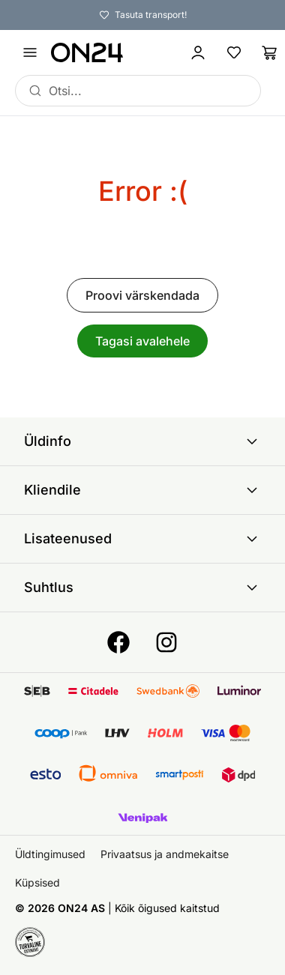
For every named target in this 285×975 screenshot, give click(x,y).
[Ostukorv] (270, 52)
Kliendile (142, 490)
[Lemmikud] (234, 52)
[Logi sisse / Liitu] (198, 52)
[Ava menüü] (30, 52)
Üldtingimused (50, 854)
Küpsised (37, 882)
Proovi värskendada (143, 295)
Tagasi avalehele (142, 340)
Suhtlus (142, 588)
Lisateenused (142, 539)
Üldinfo (142, 441)
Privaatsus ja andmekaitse (164, 854)
